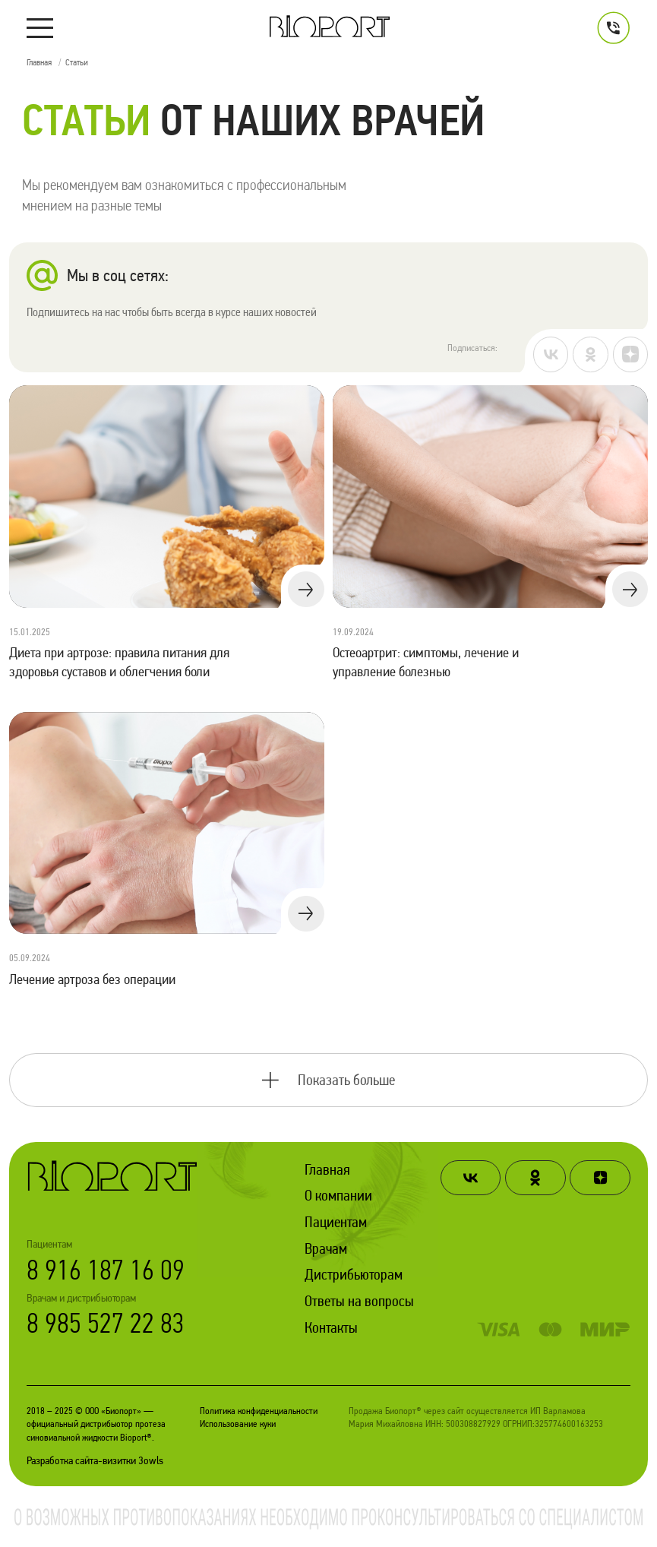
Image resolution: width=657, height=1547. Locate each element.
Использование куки (238, 1423)
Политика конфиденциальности (258, 1410)
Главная (327, 1169)
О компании (338, 1195)
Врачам (326, 1248)
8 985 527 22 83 (106, 1323)
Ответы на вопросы (359, 1301)
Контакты (331, 1327)
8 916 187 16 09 (106, 1270)
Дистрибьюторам (354, 1274)
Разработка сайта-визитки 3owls (95, 1460)
